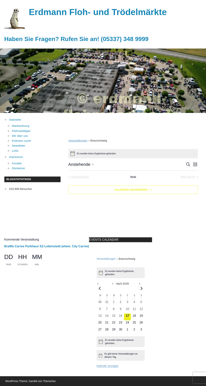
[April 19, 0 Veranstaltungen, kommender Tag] (141, 317)
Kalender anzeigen (108, 365)
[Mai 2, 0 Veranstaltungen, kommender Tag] (134, 330)
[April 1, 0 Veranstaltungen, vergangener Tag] (113, 303)
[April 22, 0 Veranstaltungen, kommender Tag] (113, 323)
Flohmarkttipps (21, 130)
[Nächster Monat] (141, 288)
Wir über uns (20, 135)
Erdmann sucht (21, 140)
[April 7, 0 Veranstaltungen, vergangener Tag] (106, 310)
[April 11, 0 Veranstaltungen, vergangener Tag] (134, 310)
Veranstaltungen (77, 140)
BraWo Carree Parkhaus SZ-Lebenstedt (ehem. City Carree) (46, 246)
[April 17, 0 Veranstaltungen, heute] (127, 317)
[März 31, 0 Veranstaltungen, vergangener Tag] (106, 303)
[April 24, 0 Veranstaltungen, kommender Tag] (127, 323)
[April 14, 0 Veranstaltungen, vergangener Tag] (106, 317)
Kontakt (17, 163)
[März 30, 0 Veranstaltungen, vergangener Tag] (100, 303)
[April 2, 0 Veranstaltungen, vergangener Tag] (120, 303)
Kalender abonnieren (131, 189)
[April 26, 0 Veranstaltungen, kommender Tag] (141, 323)
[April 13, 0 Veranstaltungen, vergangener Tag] (100, 317)
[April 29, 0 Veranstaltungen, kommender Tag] (113, 330)
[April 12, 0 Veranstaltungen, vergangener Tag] (141, 310)
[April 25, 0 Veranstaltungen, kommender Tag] (134, 323)
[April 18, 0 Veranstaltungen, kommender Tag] (134, 317)
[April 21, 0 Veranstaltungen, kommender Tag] (106, 323)
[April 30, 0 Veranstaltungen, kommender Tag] (120, 330)
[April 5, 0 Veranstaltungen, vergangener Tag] (141, 303)
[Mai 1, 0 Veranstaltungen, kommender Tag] (127, 330)
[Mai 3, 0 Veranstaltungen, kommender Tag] (141, 330)
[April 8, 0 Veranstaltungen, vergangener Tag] (113, 310)
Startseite (15, 119)
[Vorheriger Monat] (99, 288)
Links (15, 150)
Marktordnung (20, 125)
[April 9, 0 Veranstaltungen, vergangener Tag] (120, 310)
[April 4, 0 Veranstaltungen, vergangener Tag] (134, 303)
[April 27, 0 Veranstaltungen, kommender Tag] (100, 330)
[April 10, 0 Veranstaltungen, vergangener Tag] (127, 310)
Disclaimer (18, 168)
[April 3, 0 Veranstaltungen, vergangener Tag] (127, 303)
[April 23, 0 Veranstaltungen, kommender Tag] (120, 323)
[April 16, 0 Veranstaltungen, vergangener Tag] (120, 317)
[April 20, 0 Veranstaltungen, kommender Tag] (100, 323)
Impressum (16, 156)
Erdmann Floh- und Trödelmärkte (100, 12)
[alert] (133, 153)
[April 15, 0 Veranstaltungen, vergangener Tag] (113, 317)
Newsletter (18, 145)
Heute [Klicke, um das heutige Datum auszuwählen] (133, 176)
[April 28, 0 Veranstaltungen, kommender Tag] (106, 330)
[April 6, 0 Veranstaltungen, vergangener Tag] (100, 310)
